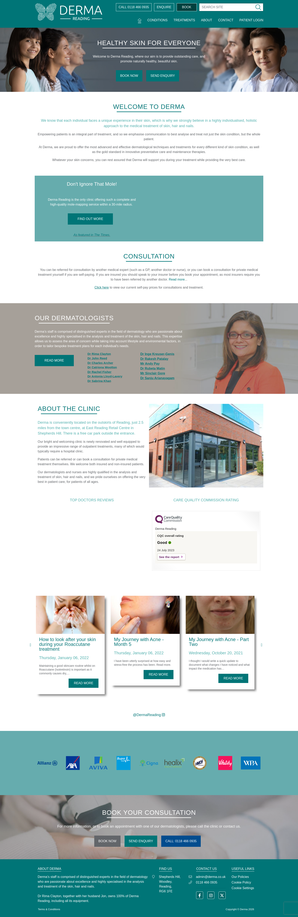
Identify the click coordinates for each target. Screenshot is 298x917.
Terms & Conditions (49, 909)
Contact (225, 20)
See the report (169, 557)
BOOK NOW (129, 75)
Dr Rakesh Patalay (154, 359)
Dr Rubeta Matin (152, 368)
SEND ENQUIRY (162, 75)
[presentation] (30, 645)
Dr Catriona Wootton (102, 367)
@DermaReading (149, 715)
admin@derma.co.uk (211, 876)
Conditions (157, 20)
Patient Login (251, 20)
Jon (103, 896)
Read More (54, 360)
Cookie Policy (241, 882)
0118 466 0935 (134, 7)
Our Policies (240, 876)
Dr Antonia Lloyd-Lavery (104, 376)
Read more (177, 279)
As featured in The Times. (91, 235)
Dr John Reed (97, 358)
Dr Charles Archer (100, 363)
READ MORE (83, 683)
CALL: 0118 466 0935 (181, 841)
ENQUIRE (164, 7)
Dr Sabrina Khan (99, 381)
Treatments (184, 20)
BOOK (186, 7)
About (206, 20)
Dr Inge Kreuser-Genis (157, 354)
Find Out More (90, 219)
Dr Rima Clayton (99, 354)
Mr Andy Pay (150, 363)
